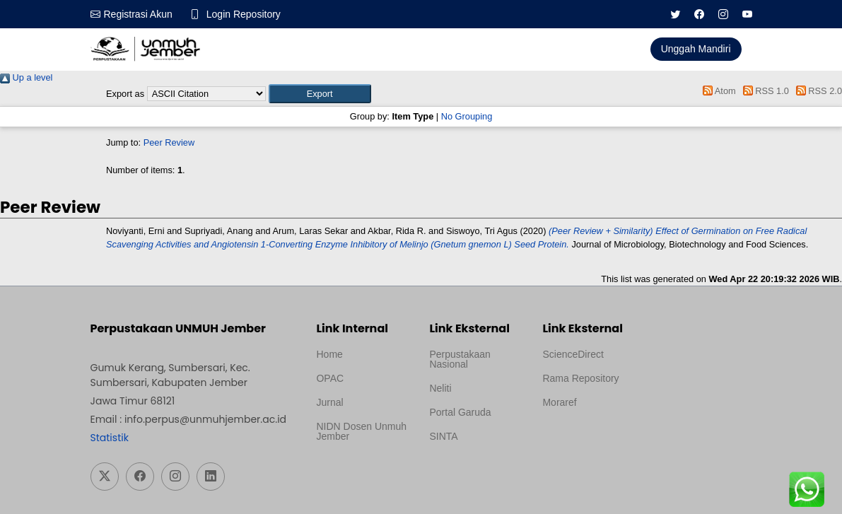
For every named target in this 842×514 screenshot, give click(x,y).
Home (329, 354)
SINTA (443, 436)
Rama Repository (580, 378)
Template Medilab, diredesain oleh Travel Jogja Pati (469, 470)
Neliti (440, 388)
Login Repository (243, 14)
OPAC (330, 378)
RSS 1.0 (763, 91)
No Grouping (467, 116)
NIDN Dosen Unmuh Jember (361, 431)
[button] (320, 93)
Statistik (109, 438)
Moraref (559, 402)
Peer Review (169, 142)
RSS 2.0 (816, 91)
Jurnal (329, 402)
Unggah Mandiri (696, 48)
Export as (125, 93)
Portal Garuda (460, 412)
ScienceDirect (572, 354)
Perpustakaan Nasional (459, 359)
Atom (717, 91)
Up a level (26, 77)
